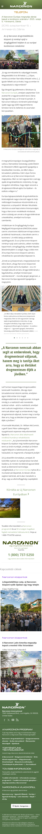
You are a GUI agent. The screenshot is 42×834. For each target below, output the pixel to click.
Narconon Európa (23, 470)
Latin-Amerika (23, 797)
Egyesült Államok (21, 794)
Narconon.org (7, 794)
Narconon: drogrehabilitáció (13, 739)
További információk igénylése (24, 780)
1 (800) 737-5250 (21, 554)
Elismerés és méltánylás (23, 762)
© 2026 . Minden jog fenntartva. (18, 814)
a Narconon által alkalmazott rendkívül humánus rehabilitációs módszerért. (17, 437)
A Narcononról (7, 757)
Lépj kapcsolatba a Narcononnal (14, 783)
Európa (32, 794)
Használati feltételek (23, 816)
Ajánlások (15, 743)
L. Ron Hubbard (30, 764)
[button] (21, 807)
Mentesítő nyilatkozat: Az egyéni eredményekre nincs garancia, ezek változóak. (19, 818)
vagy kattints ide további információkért (21, 559)
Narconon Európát (9, 93)
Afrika (4, 799)
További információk (10, 778)
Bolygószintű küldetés (23, 757)
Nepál (32, 797)
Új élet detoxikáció (17, 741)
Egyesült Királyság (9, 797)
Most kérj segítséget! (21, 548)
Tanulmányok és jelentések (12, 764)
